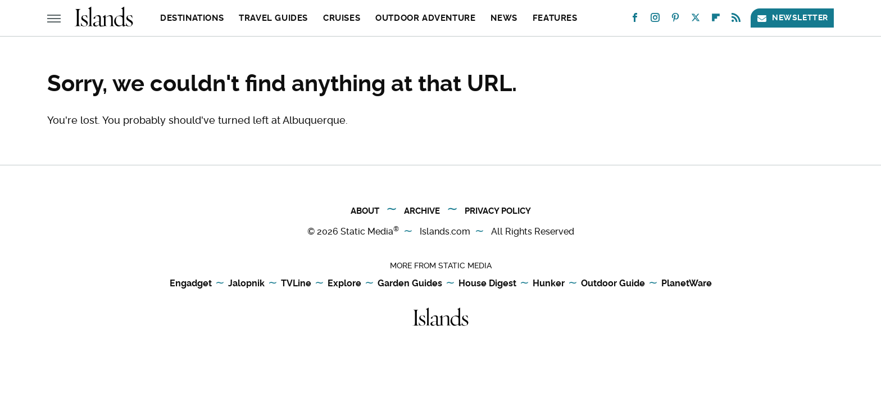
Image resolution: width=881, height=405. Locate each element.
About (365, 211)
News (504, 18)
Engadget (191, 284)
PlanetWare (686, 284)
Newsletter (792, 17)
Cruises (341, 18)
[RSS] (736, 20)
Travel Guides (273, 18)
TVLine (296, 284)
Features (555, 18)
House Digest (487, 284)
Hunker (549, 284)
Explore (344, 284)
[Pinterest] (675, 20)
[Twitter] (695, 20)
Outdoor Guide (613, 284)
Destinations (192, 18)
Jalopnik (246, 284)
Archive (422, 211)
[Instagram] (655, 20)
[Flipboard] (715, 20)
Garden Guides (410, 284)
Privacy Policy (498, 211)
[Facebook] (635, 20)
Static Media (366, 231)
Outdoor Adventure (425, 18)
